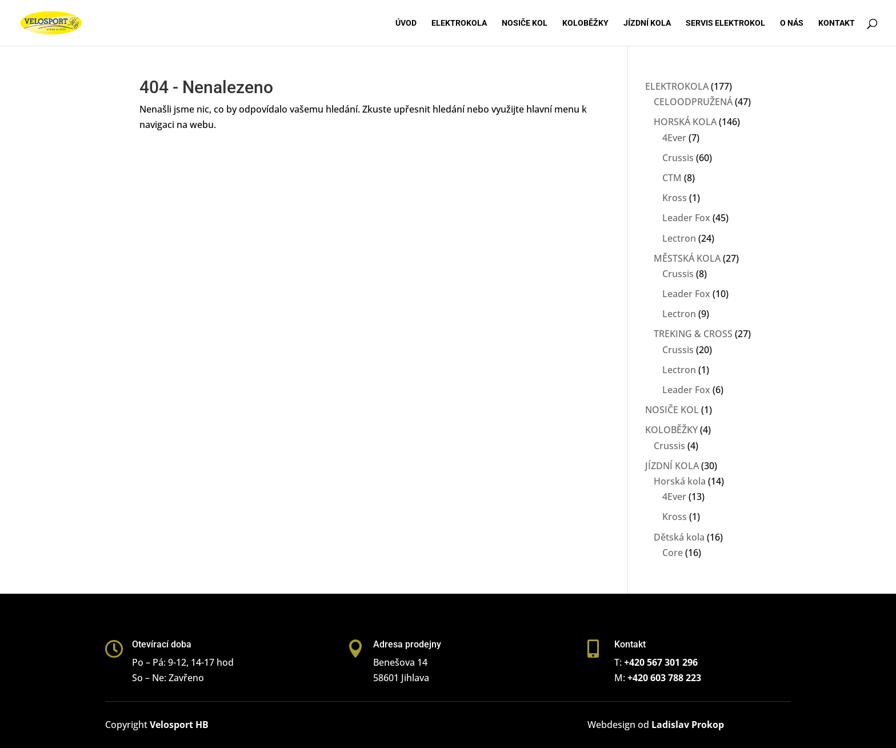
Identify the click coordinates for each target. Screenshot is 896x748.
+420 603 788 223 (664, 677)
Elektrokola (459, 23)
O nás (791, 23)
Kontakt (836, 23)
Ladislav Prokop (687, 724)
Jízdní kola (647, 23)
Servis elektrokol (725, 23)
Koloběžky (585, 23)
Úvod (406, 23)
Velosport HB (179, 724)
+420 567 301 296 (661, 662)
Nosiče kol (524, 23)
